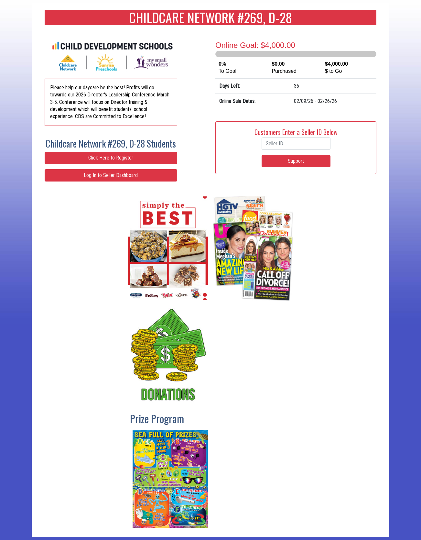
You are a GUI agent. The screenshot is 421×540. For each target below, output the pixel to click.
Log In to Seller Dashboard (111, 175)
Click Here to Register (110, 158)
